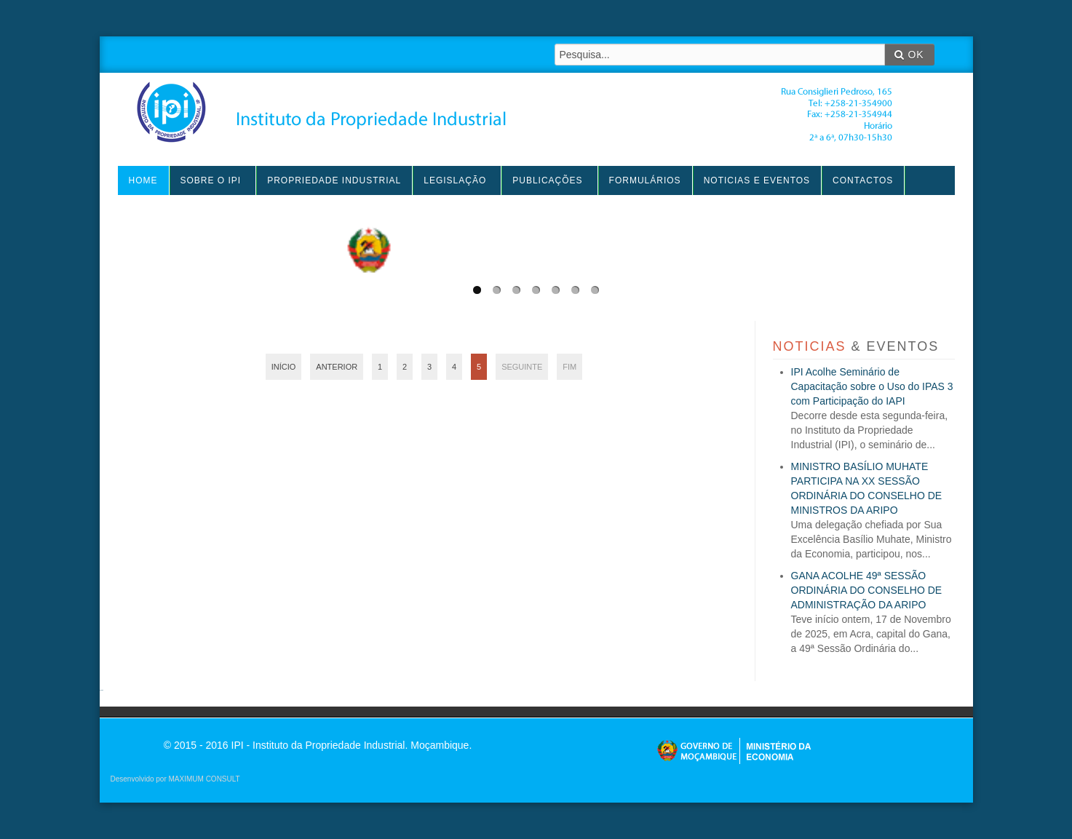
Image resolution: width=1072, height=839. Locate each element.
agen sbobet (102, 690)
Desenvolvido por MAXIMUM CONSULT (175, 779)
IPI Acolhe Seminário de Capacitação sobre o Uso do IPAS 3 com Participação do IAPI (872, 386)
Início (283, 366)
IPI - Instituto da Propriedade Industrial (514, 112)
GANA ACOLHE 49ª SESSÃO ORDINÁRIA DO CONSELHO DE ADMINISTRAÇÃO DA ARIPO (866, 590)
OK (909, 54)
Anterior (336, 366)
